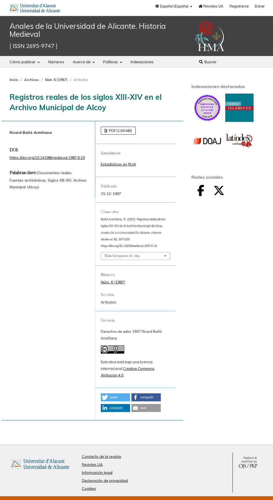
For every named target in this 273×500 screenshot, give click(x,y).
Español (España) (172, 6)
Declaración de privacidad (105, 480)
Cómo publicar (23, 61)
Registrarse (239, 6)
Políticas (111, 61)
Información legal (97, 472)
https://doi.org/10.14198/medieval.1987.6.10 (47, 157)
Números (56, 61)
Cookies (89, 488)
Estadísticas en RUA (118, 164)
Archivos (31, 80)
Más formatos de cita (122, 256)
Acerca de (82, 61)
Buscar (208, 61)
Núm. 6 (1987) (56, 80)
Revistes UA (210, 6)
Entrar (260, 6)
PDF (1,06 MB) (120, 131)
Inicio (14, 80)
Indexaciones (142, 61)
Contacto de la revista (101, 456)
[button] (115, 397)
